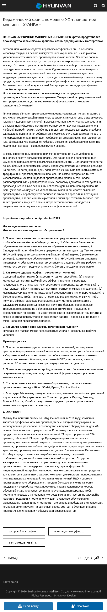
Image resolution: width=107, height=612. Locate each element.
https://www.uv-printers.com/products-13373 (31, 218)
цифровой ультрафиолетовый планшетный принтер (27, 531)
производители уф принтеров (72, 531)
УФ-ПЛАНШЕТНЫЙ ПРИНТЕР (27, 542)
